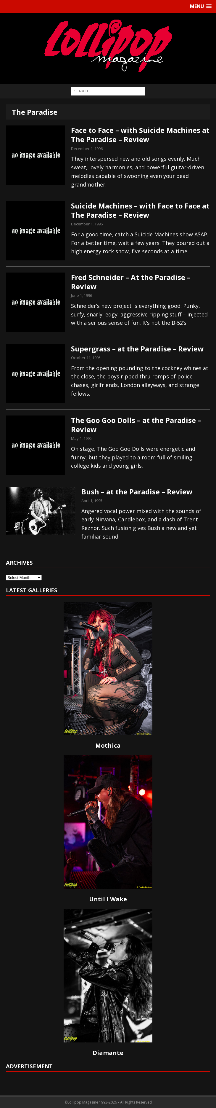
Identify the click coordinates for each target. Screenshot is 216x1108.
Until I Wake (108, 899)
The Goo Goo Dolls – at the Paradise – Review (136, 424)
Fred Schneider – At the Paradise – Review (131, 281)
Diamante (108, 1053)
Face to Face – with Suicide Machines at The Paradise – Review (140, 134)
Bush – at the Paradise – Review (137, 491)
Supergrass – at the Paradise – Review (137, 349)
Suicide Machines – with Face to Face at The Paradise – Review (140, 210)
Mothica (108, 745)
